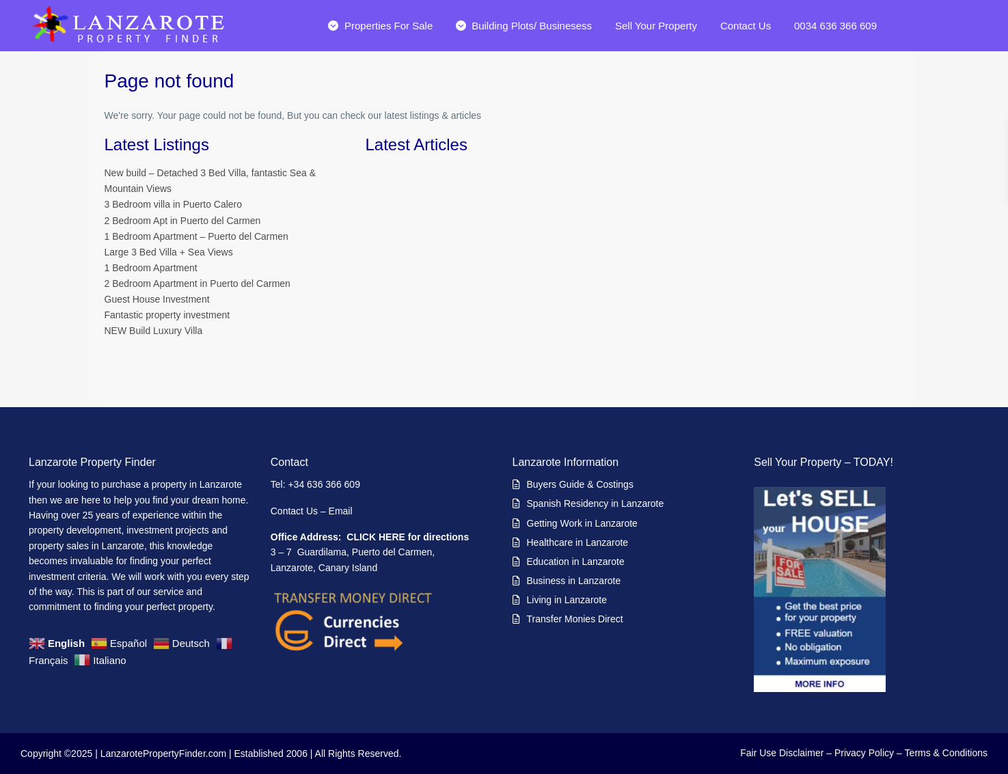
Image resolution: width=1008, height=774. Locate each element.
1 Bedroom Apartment (151, 267)
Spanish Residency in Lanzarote (595, 503)
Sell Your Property (656, 25)
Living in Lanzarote (567, 599)
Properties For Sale (380, 25)
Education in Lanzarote (576, 561)
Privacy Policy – (868, 752)
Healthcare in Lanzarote (578, 542)
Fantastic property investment (167, 314)
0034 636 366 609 (835, 25)
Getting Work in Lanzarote (582, 523)
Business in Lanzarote (574, 580)
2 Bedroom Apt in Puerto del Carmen (183, 220)
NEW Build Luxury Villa (154, 330)
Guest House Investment (157, 299)
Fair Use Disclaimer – (786, 752)
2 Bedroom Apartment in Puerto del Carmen (197, 283)
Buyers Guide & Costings (580, 484)
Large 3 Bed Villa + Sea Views (169, 252)
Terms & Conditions (946, 752)
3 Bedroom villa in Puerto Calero (174, 204)
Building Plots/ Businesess (524, 25)
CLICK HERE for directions (407, 536)
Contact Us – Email (313, 511)
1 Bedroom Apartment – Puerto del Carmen (196, 236)
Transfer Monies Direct (575, 618)
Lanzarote (221, 484)
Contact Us (745, 25)
